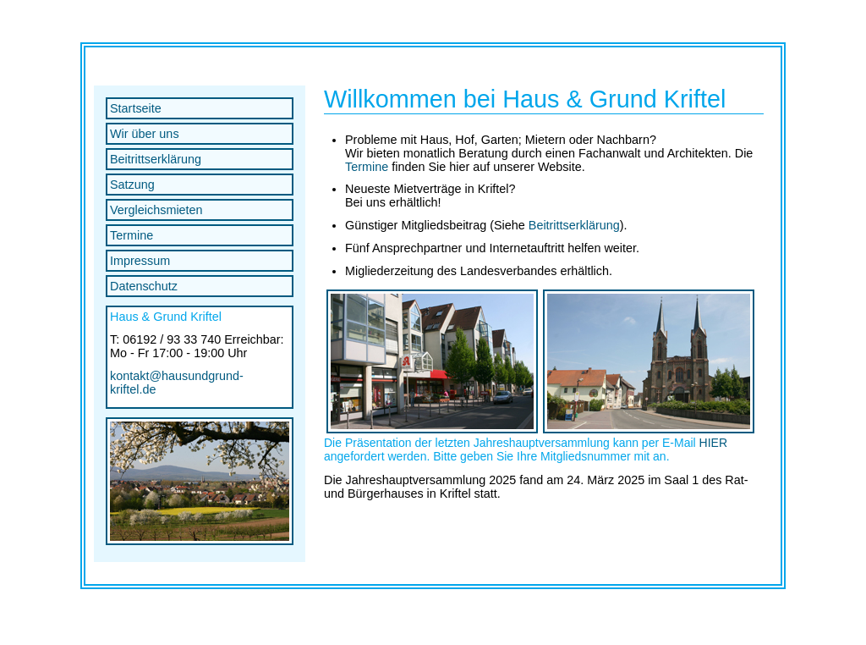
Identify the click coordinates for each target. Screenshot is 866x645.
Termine (131, 235)
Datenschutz (144, 286)
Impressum (140, 260)
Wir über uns (144, 134)
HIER (713, 442)
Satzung (132, 184)
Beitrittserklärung (155, 159)
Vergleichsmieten (156, 210)
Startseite (136, 108)
